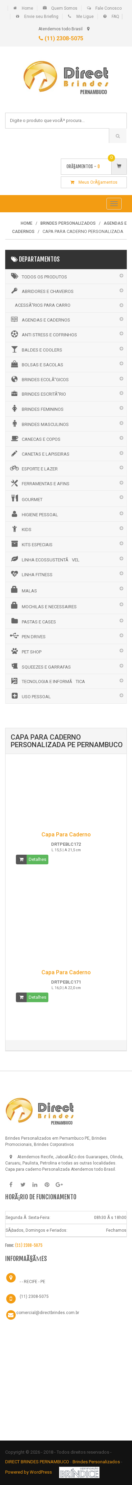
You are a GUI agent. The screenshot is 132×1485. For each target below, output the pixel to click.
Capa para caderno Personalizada (37, 1169)
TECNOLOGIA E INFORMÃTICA (47, 681)
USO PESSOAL (30, 695)
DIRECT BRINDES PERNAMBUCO (37, 1461)
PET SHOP (25, 651)
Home (27, 8)
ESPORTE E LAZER (33, 468)
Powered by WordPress (29, 1472)
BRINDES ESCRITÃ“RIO (37, 393)
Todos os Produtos (38, 276)
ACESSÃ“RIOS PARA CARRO (42, 305)
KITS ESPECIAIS (31, 543)
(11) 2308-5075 (61, 38)
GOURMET (26, 498)
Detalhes (37, 859)
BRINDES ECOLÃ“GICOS (39, 379)
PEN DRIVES (27, 635)
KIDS (20, 528)
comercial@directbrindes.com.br (47, 1312)
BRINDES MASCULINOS (39, 423)
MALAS (23, 589)
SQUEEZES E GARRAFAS (40, 666)
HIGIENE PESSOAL (33, 513)
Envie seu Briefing (41, 16)
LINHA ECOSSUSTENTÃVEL (44, 559)
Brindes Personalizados (97, 1461)
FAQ (115, 16)
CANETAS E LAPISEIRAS (39, 453)
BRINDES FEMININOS (36, 408)
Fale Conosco (108, 8)
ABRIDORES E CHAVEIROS (41, 290)
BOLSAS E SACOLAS (36, 363)
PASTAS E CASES (32, 621)
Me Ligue (85, 16)
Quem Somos (64, 8)
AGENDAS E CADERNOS (39, 319)
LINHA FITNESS (31, 573)
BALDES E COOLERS (35, 349)
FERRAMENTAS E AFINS (39, 483)
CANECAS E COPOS (34, 438)
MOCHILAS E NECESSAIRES (43, 605)
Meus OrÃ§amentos (93, 182)
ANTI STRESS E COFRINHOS (43, 333)
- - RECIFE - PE (32, 1281)
